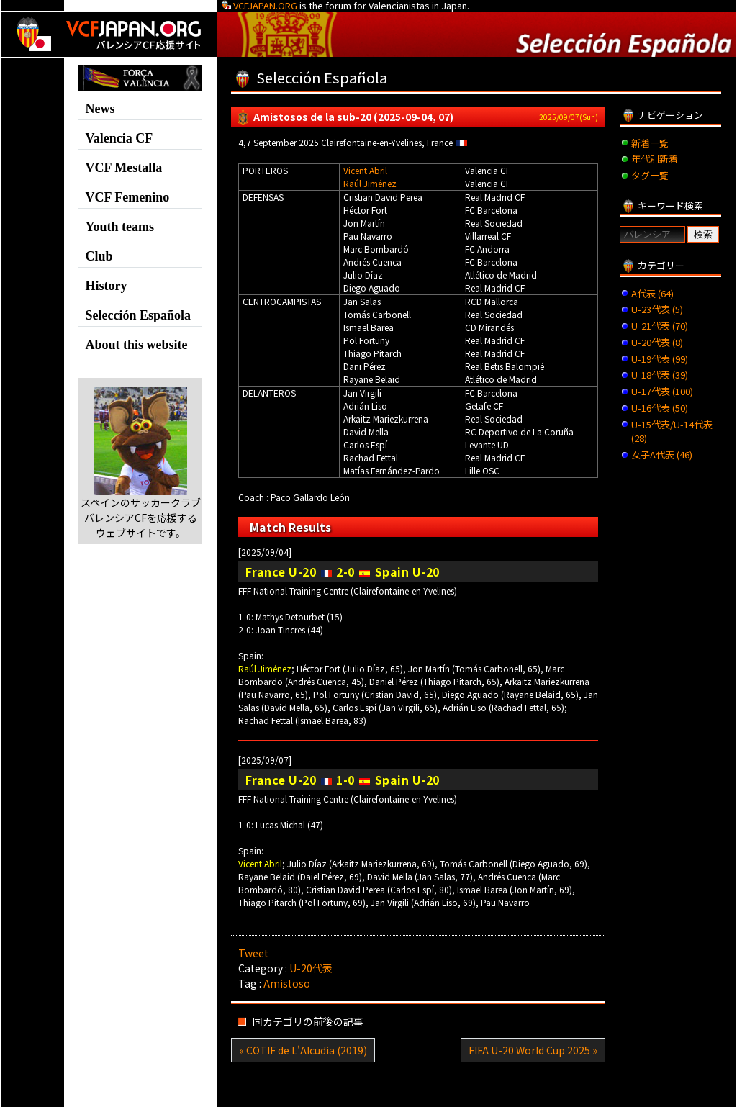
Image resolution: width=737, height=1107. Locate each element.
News (99, 108)
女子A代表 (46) (661, 454)
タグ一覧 (650, 175)
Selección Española (138, 315)
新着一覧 (650, 143)
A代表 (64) (652, 293)
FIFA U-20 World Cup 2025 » (533, 1050)
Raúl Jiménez (370, 183)
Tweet (253, 953)
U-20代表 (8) (657, 342)
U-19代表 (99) (659, 359)
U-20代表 (311, 968)
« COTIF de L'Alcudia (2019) (303, 1050)
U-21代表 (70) (659, 326)
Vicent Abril (365, 170)
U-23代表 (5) (657, 309)
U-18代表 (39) (659, 374)
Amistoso (286, 983)
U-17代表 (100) (662, 391)
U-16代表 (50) (659, 408)
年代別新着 (654, 159)
